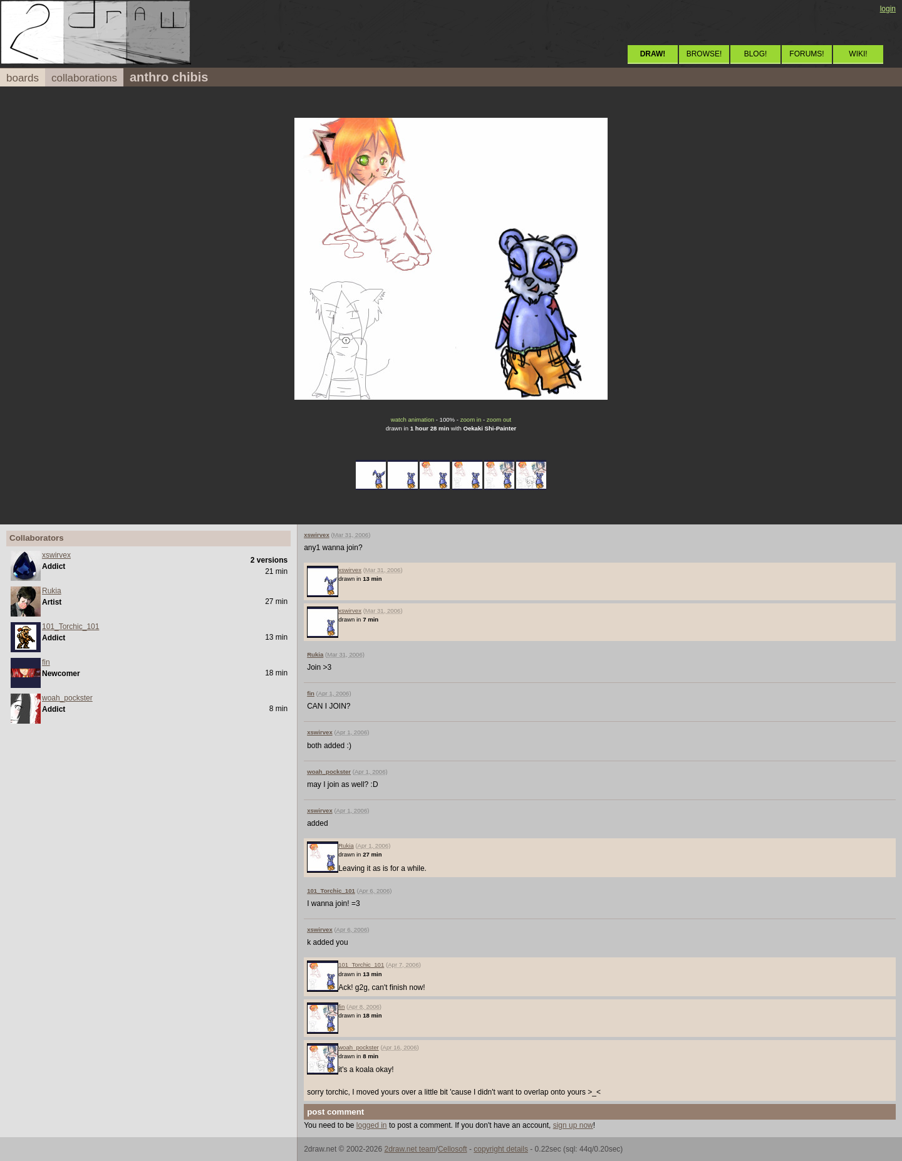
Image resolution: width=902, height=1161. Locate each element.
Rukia (51, 590)
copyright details (501, 1149)
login (888, 8)
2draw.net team (409, 1149)
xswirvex (56, 555)
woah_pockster (67, 698)
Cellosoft (452, 1149)
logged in (371, 1125)
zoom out (499, 419)
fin (46, 662)
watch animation (412, 419)
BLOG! (755, 53)
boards (22, 78)
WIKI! (858, 53)
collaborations (84, 78)
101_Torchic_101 (70, 626)
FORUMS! (806, 53)
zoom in (471, 419)
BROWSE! (704, 53)
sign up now (573, 1125)
